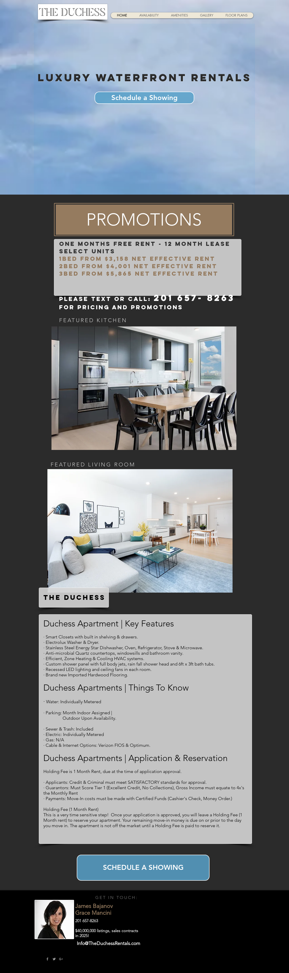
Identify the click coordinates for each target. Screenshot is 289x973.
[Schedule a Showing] (144, 98)
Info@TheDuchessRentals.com (108, 943)
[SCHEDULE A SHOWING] (143, 868)
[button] (144, 220)
